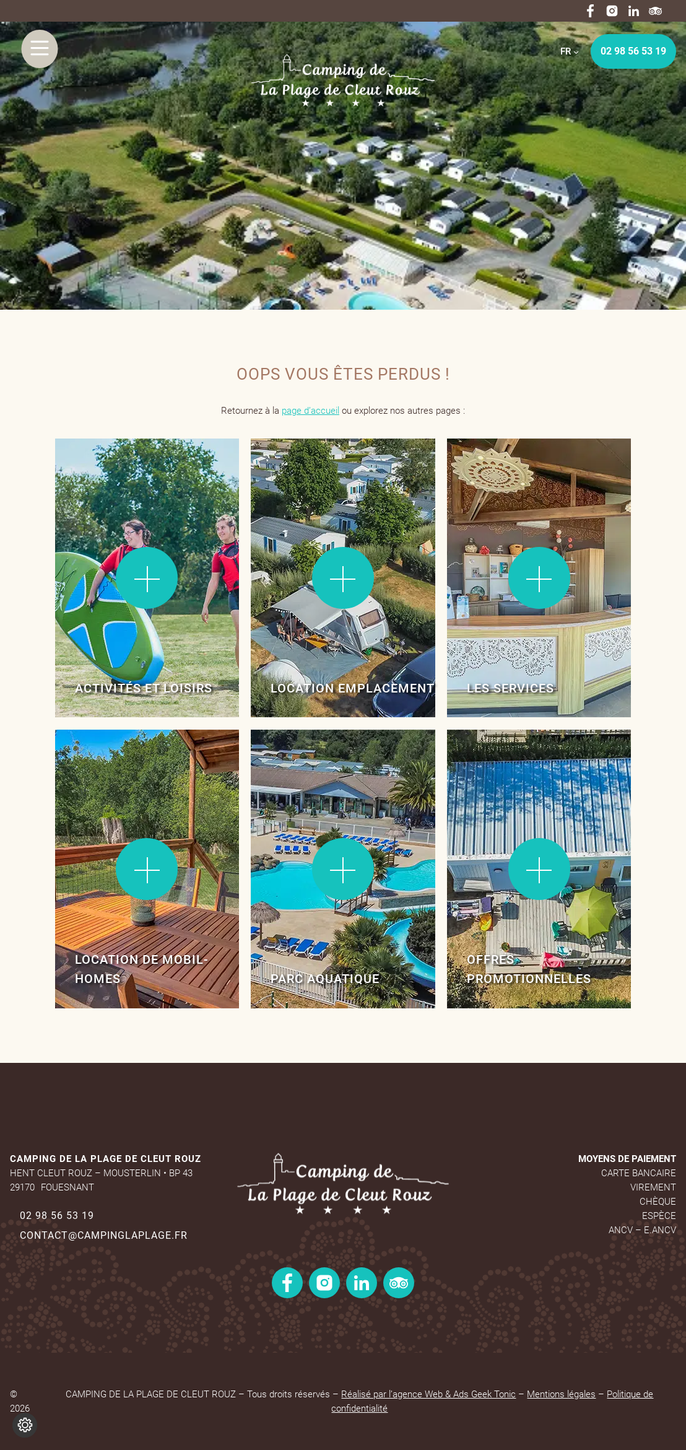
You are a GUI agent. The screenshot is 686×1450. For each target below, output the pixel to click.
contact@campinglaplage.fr (104, 1235)
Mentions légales (561, 1394)
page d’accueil (310, 410)
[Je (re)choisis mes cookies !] (24, 1425)
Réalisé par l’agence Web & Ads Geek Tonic (428, 1394)
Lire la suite (95, 478)
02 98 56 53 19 (633, 51)
